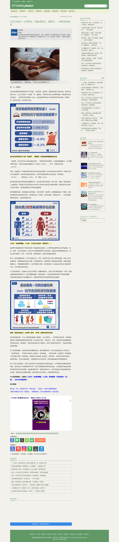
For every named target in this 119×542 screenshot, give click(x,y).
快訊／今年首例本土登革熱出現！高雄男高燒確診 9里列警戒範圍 (29, 472)
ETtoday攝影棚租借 (92, 204)
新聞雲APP (29, 1)
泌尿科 (56, 433)
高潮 (30, 433)
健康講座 (55, 11)
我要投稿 (32, 534)
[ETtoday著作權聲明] (40, 454)
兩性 (17, 433)
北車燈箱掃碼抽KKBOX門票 (94, 163)
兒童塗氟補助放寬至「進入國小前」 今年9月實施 (25, 478)
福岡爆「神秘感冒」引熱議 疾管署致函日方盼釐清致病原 (91, 59)
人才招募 (38, 534)
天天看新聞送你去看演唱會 (94, 173)
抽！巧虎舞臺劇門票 (92, 152)
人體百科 (30, 11)
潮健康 (20, 30)
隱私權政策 (72, 534)
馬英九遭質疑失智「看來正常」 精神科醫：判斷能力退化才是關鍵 (29, 485)
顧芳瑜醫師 (50, 433)
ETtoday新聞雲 (16, 1)
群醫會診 (39, 11)
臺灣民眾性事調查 (41, 433)
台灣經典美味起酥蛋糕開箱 (94, 182)
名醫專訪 (22, 11)
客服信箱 (60, 534)
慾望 (27, 433)
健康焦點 (14, 11)
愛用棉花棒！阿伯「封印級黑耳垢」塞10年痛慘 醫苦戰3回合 (28, 469)
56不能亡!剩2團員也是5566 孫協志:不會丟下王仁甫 (28, 398)
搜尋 (106, 6)
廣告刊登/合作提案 (51, 534)
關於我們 (44, 534)
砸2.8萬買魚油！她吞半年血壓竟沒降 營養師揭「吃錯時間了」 (92, 69)
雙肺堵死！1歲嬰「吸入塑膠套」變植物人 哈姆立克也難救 (92, 39)
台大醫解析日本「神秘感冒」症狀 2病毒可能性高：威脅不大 (28, 488)
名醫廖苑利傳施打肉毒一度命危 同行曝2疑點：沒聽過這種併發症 (91, 54)
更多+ (103, 78)
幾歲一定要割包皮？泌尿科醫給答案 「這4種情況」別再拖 (27, 481)
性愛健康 (22, 433)
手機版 (23, 1)
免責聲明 (86, 534)
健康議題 (47, 11)
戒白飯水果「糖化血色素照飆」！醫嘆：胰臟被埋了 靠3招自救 (91, 44)
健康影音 (72, 11)
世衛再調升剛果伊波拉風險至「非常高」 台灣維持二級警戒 (28, 491)
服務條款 (66, 534)
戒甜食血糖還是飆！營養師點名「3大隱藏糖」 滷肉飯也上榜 (28, 466)
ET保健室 (84, 220)
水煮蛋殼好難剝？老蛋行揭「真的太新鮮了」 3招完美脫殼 (91, 28)
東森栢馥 (63, 11)
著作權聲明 (80, 534)
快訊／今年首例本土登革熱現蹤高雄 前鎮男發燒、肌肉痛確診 (28, 475)
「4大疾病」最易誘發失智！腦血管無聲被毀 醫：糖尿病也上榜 (29, 463)
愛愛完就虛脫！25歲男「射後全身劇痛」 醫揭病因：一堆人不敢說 (91, 34)
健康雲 (23, 5)
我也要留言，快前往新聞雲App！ (41, 524)
